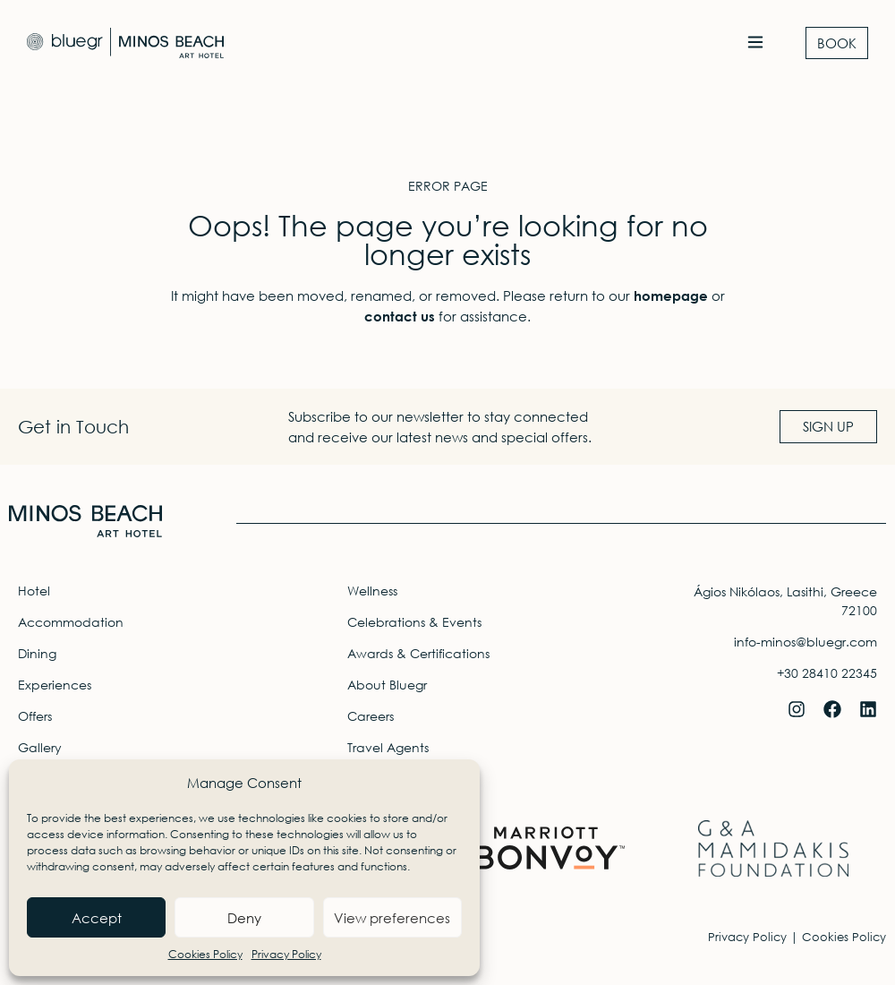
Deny (244, 918)
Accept (97, 918)
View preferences (392, 918)
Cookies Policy (205, 954)
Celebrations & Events (414, 621)
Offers (35, 715)
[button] (755, 43)
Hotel (34, 590)
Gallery (40, 747)
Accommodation (71, 621)
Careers (370, 715)
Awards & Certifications (418, 653)
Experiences (54, 684)
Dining (37, 653)
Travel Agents (388, 747)
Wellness (372, 590)
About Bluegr (387, 684)
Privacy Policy (286, 954)
